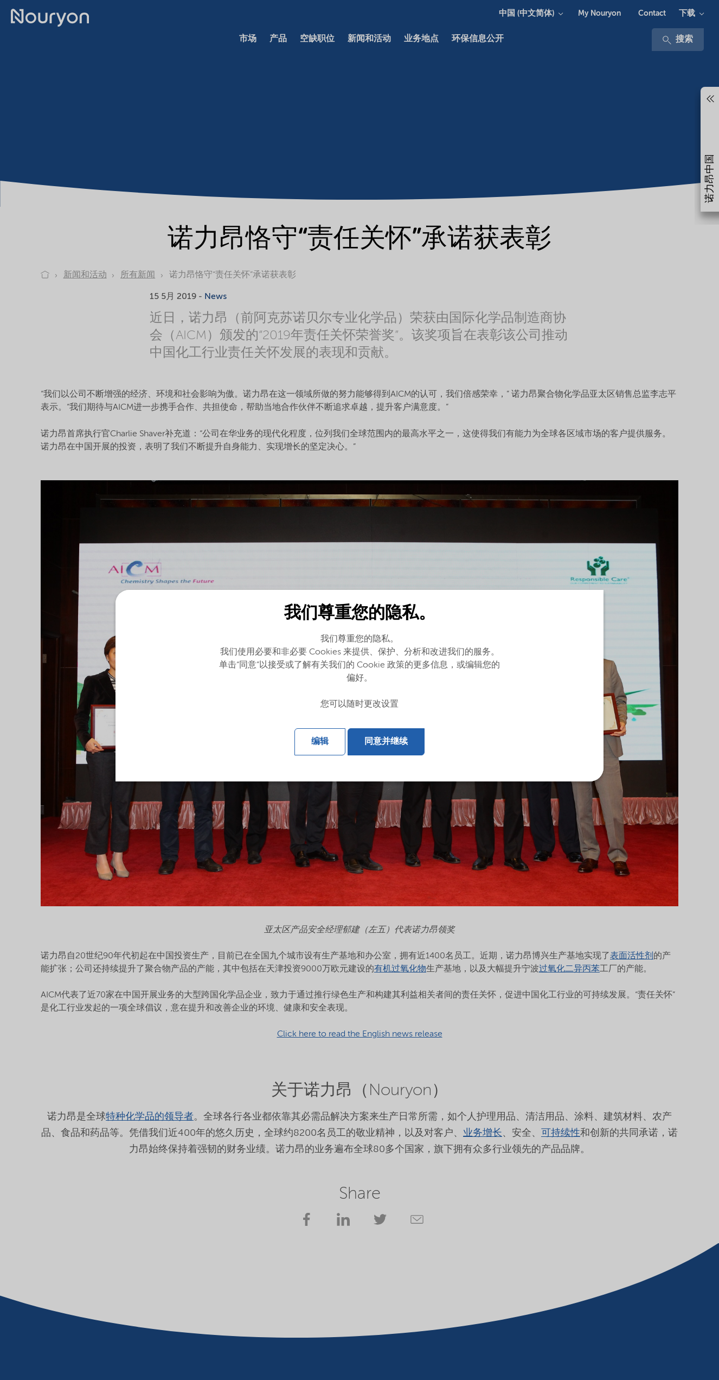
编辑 (320, 741)
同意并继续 (386, 741)
